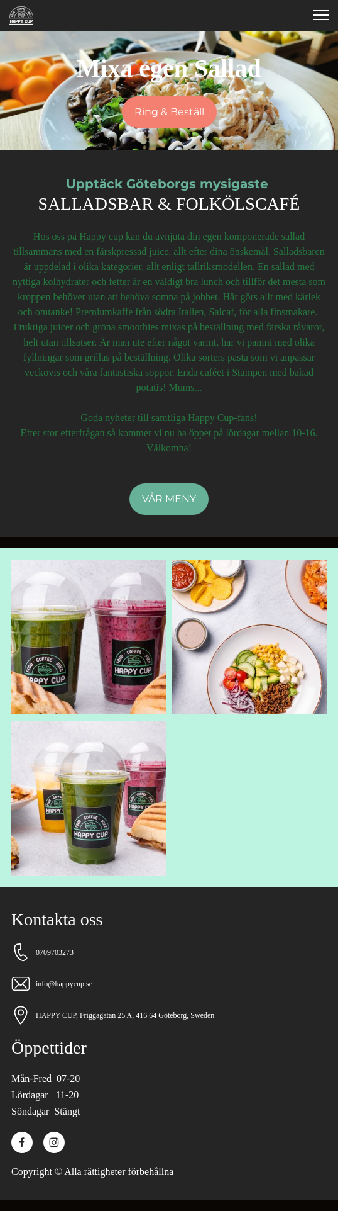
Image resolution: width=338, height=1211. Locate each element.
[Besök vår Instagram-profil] (54, 1142)
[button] (321, 15)
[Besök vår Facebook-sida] (22, 1142)
